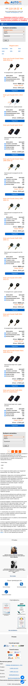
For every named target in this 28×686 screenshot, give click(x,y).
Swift (19, 51)
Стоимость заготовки (11, 77)
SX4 (3, 53)
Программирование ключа (13, 79)
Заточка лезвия (10, 80)
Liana (3, 51)
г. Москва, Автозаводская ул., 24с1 (14, 12)
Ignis (11, 48)
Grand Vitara (5, 48)
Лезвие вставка (10, 147)
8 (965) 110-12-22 (14, 671)
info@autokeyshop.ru (14, 675)
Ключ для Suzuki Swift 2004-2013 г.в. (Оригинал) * (12, 391)
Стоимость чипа (10, 181)
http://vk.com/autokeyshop (14, 678)
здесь (1, 532)
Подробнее (15, 90)
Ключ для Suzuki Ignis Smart (13, 125)
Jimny (19, 48)
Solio (11, 51)
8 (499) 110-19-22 (14, 668)
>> (20, 451)
